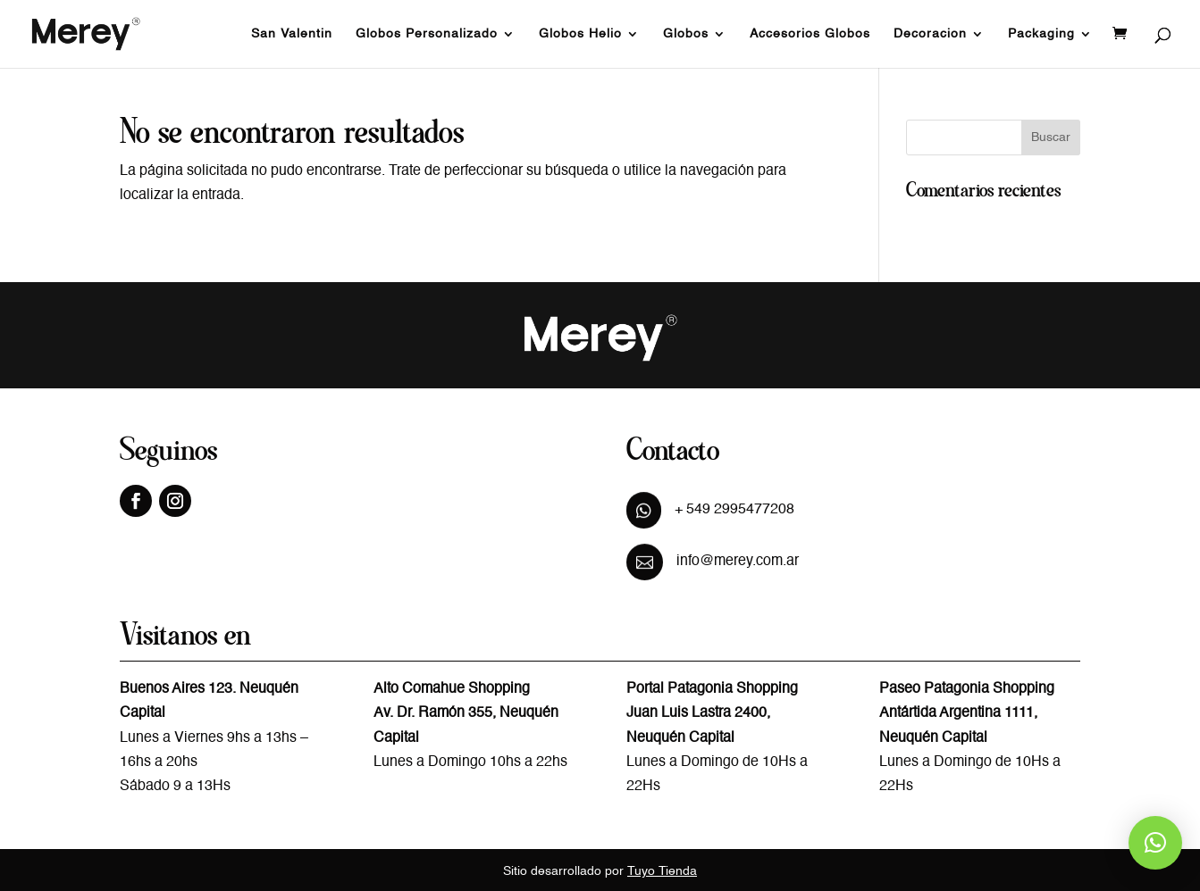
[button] (1155, 843)
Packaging (1041, 34)
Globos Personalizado (427, 34)
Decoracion (930, 34)
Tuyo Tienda (662, 871)
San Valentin (291, 34)
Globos (686, 34)
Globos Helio (580, 34)
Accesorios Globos (810, 34)
